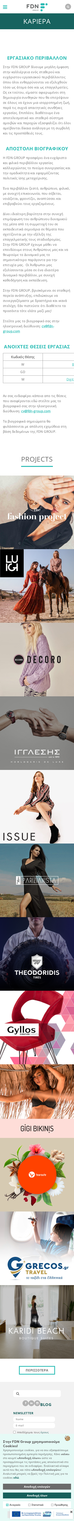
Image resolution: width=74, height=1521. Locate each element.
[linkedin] (31, 1403)
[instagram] (37, 1403)
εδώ (16, 1477)
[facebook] (25, 1403)
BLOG (46, 1404)
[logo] (36, 7)
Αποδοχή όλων (37, 1495)
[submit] (17, 1393)
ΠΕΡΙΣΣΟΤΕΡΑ (37, 1370)
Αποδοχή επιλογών (37, 1486)
